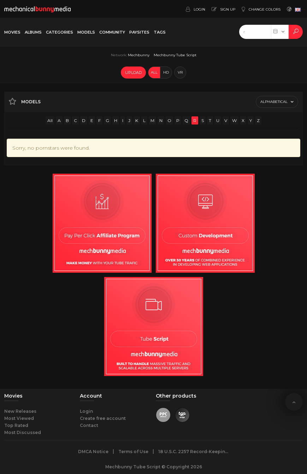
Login (86, 411)
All (50, 120)
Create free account (103, 418)
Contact (89, 425)
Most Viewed (19, 418)
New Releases (20, 411)
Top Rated (16, 425)
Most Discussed (22, 432)
